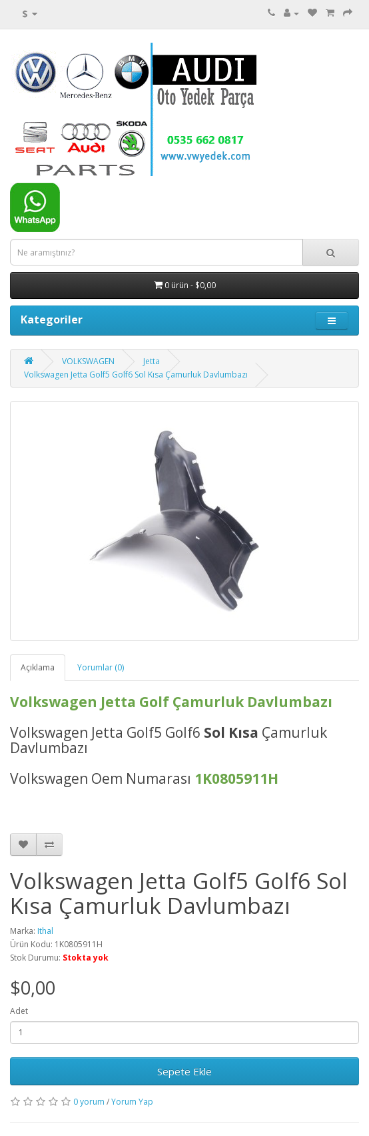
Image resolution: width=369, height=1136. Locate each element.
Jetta (151, 361)
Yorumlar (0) (100, 667)
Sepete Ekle (184, 1071)
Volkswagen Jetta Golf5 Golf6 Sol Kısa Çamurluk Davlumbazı (136, 374)
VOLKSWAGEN (88, 361)
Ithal (45, 931)
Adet (19, 1011)
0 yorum (89, 1101)
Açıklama (38, 667)
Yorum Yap (132, 1101)
